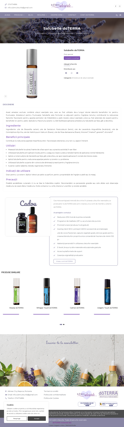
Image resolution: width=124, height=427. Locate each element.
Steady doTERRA (16, 308)
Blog (30, 15)
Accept (36, 418)
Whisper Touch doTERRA (47, 308)
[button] (66, 73)
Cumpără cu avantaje (72, 58)
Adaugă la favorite (70, 64)
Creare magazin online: (57, 425)
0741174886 (12, 4)
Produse (18, 15)
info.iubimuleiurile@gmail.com (20, 8)
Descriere (8, 104)
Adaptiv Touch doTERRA (107, 308)
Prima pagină (40, 33)
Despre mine (57, 15)
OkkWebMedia (70, 425)
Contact (72, 15)
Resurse (41, 15)
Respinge (16, 418)
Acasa (7, 15)
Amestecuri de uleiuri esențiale (60, 33)
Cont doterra (87, 15)
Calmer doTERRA (77, 308)
